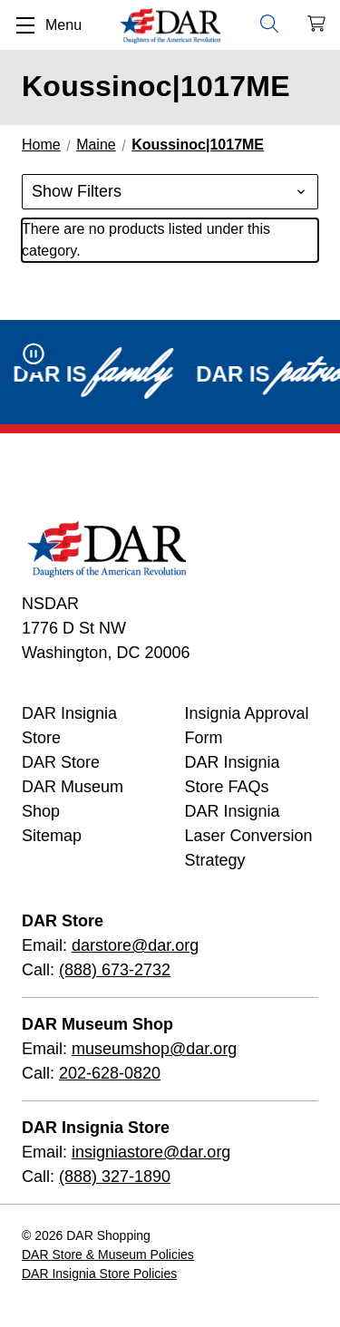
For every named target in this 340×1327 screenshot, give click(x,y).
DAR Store (61, 762)
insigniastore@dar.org (151, 1152)
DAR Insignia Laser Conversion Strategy (249, 835)
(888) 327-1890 (114, 1176)
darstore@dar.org (135, 945)
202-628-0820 (109, 1073)
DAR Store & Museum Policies (108, 1254)
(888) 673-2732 (114, 970)
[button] (170, 191)
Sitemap (52, 836)
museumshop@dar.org (154, 1049)
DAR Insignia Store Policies (99, 1273)
